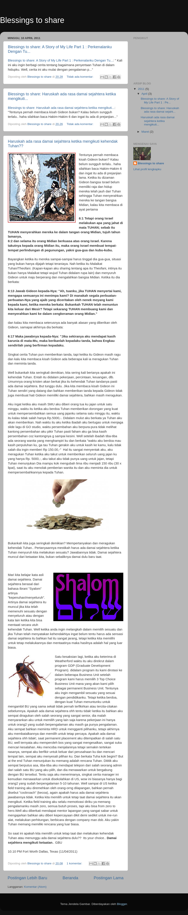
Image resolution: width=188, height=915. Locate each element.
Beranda (70, 878)
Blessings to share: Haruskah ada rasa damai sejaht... (160, 109)
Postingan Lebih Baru (27, 878)
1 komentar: (75, 863)
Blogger (122, 904)
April (144, 93)
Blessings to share (32, 20)
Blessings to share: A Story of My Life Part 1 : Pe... (160, 100)
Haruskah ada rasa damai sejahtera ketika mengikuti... (158, 121)
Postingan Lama (109, 878)
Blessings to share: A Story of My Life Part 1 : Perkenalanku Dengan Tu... (60, 60)
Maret (145, 131)
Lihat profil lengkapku (147, 169)
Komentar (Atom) (35, 886)
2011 (141, 89)
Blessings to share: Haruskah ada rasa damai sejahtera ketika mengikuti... (61, 108)
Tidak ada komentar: (80, 76)
